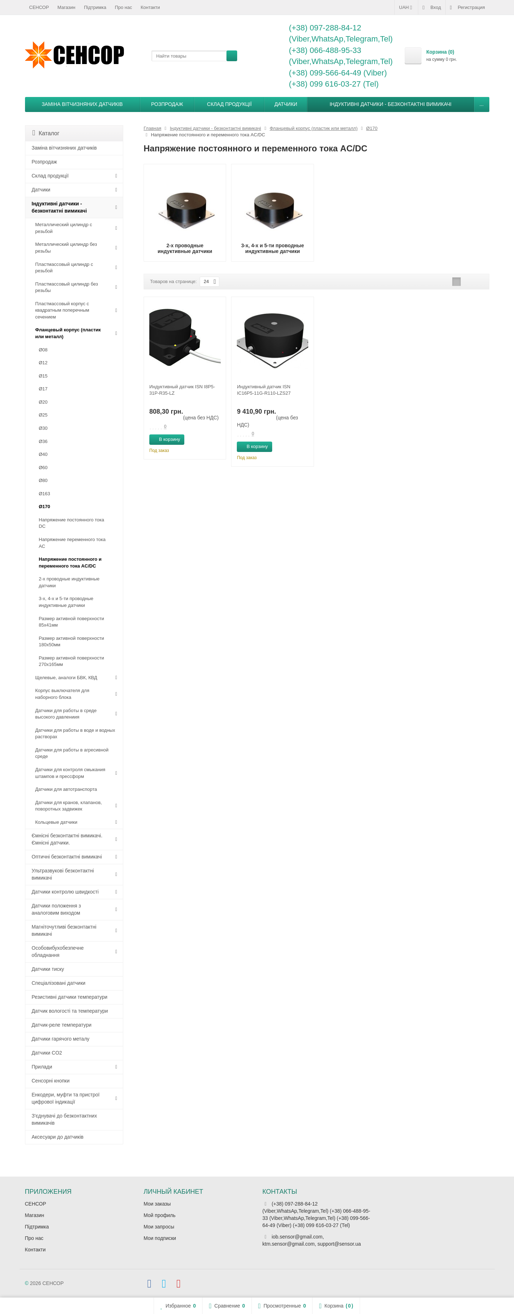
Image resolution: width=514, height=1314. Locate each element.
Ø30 (43, 428)
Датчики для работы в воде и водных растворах (75, 733)
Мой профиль (159, 1215)
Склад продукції (229, 104)
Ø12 (43, 362)
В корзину (165, 439)
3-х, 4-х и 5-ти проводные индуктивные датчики (66, 602)
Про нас (123, 7)
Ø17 (43, 388)
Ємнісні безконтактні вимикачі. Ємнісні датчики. (67, 839)
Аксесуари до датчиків (58, 1137)
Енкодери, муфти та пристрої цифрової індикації (66, 1098)
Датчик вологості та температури (70, 1011)
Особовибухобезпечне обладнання (58, 951)
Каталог (46, 133)
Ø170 (44, 506)
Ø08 (43, 349)
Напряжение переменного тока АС (72, 543)
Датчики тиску (48, 969)
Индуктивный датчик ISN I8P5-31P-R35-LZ (182, 390)
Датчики (285, 104)
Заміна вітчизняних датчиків (82, 104)
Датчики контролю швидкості (65, 892)
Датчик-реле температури (62, 1025)
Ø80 (43, 480)
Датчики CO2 (47, 1053)
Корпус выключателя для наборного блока (62, 694)
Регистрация (467, 7)
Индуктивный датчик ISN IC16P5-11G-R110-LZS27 (263, 390)
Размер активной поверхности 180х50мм (71, 642)
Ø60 (43, 467)
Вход (432, 7)
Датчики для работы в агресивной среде (72, 753)
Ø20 (43, 402)
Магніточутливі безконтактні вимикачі (64, 930)
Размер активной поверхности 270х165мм (71, 661)
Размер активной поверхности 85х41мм (71, 622)
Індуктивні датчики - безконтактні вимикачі (390, 104)
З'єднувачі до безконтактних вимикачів (64, 1119)
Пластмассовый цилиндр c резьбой (64, 268)
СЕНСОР (39, 7)
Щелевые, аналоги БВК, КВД (66, 677)
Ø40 (43, 454)
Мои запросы (159, 1227)
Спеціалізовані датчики (59, 983)
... (481, 104)
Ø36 (43, 441)
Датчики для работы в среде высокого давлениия (66, 714)
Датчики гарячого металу (61, 1039)
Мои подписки (160, 1238)
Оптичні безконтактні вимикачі (67, 857)
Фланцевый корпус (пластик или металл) (68, 333)
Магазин (66, 7)
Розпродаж (167, 104)
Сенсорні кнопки (51, 1081)
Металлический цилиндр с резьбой (63, 228)
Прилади (42, 1067)
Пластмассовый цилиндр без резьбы (66, 287)
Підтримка (95, 7)
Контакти (150, 7)
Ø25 (43, 415)
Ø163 (44, 493)
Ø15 (43, 376)
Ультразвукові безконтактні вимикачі (63, 874)
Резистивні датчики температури (70, 997)
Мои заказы (157, 1204)
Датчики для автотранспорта (66, 789)
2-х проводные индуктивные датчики (69, 582)
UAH (406, 7)
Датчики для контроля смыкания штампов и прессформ (70, 773)
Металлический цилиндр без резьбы (66, 248)
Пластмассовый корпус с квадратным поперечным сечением (62, 310)
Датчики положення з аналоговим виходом (56, 909)
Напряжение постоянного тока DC (71, 523)
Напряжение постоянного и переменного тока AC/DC (70, 562)
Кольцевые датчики (56, 822)
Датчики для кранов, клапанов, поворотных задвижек (68, 806)
